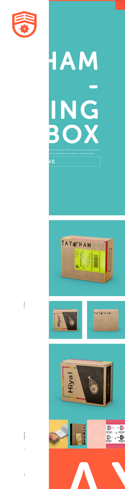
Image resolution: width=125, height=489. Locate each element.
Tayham (24, 305)
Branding (24, 438)
